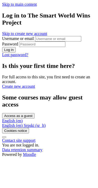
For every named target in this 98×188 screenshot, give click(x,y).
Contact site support (19, 140)
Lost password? (15, 54)
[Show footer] (4, 137)
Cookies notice (15, 131)
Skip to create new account (24, 33)
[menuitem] (13, 125)
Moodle (29, 154)
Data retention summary (22, 150)
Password (10, 44)
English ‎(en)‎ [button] (12, 121)
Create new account (18, 86)
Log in (9, 50)
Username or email (18, 38)
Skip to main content (19, 4)
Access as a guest (18, 116)
